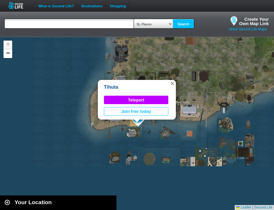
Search (183, 24)
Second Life (19, 5)
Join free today (136, 111)
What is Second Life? (56, 5)
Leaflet (243, 207)
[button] (172, 83)
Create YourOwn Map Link (254, 21)
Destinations (91, 5)
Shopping (118, 5)
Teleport (136, 100)
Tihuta (111, 87)
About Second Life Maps (248, 29)
